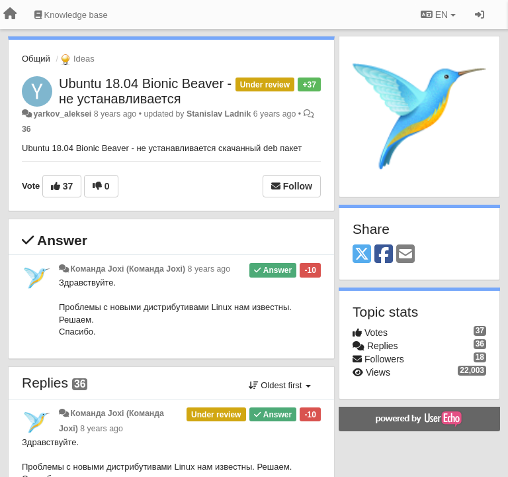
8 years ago (209, 269)
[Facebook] (383, 254)
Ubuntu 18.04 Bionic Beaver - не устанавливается (145, 91)
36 (26, 129)
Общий (36, 59)
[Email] (405, 254)
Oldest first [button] (280, 385)
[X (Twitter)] (362, 254)
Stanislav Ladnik (219, 114)
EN (438, 14)
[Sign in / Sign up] (479, 14)
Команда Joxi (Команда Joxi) (127, 269)
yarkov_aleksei (62, 114)
